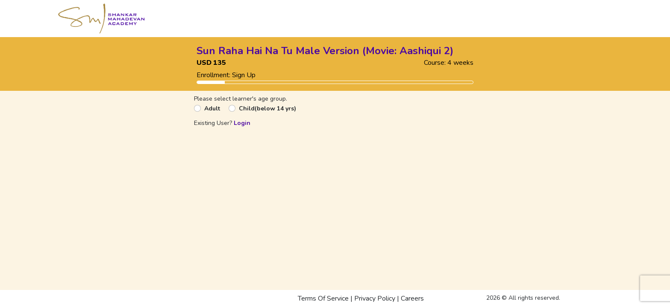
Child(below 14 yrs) (267, 108)
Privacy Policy (374, 298)
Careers (412, 298)
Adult (212, 108)
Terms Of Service (323, 298)
